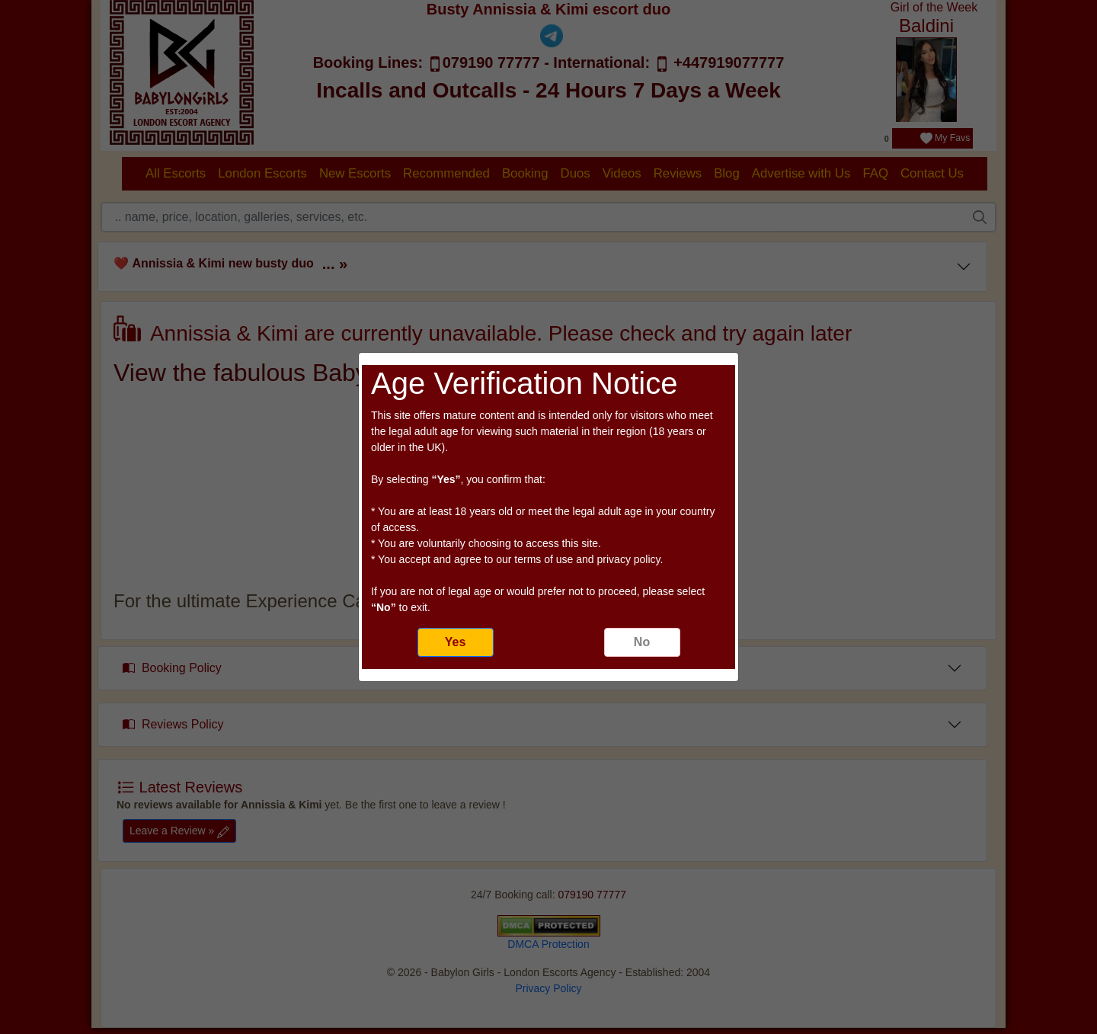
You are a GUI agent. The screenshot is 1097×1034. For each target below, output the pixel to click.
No (642, 641)
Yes (455, 641)
